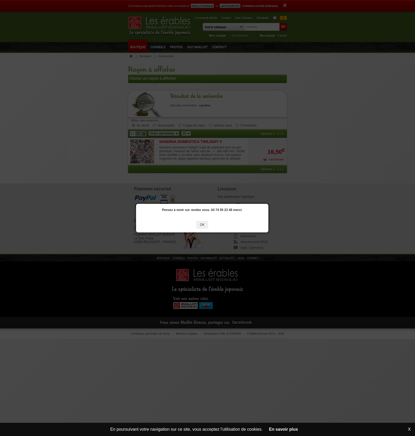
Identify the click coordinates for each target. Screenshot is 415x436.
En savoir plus (283, 429)
